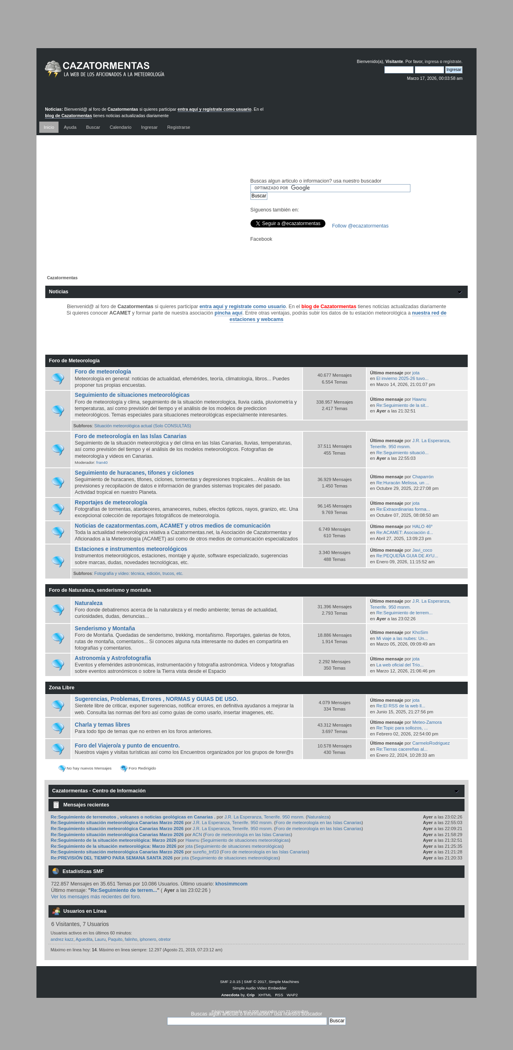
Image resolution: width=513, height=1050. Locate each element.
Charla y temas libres (102, 725)
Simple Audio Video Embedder (259, 988)
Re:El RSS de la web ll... (400, 705)
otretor (165, 939)
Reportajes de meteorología (111, 503)
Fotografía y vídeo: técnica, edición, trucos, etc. (138, 573)
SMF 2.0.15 (230, 981)
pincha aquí (228, 313)
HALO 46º (422, 526)
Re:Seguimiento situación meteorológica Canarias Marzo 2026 (118, 822)
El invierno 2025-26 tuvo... (402, 378)
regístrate (452, 61)
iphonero (147, 939)
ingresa (432, 61)
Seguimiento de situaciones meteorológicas (132, 395)
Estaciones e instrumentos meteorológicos (131, 549)
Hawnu (419, 399)
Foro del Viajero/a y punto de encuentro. (127, 746)
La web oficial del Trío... (400, 664)
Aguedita (84, 939)
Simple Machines (284, 981)
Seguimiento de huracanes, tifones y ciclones (134, 473)
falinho (131, 939)
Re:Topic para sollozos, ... (402, 727)
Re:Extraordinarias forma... (403, 509)
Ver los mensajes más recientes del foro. (96, 897)
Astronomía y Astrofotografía (113, 658)
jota (416, 372)
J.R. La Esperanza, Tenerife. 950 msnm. (264, 816)
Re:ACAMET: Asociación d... (404, 532)
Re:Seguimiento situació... (402, 452)
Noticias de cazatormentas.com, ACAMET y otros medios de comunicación (173, 526)
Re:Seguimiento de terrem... (404, 612)
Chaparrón (423, 476)
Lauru (100, 939)
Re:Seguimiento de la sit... (402, 405)
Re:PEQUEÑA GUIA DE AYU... (407, 555)
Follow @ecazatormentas (360, 226)
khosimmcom (231, 884)
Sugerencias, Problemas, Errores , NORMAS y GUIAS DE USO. (156, 699)
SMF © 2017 (255, 981)
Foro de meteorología (103, 372)
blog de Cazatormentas (68, 115)
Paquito (115, 939)
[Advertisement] (256, 30)
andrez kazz (61, 939)
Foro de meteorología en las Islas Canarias (131, 436)
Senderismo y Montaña (105, 629)
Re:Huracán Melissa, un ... (402, 482)
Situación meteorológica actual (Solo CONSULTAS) (142, 425)
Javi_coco (422, 550)
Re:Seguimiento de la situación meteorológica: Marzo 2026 (114, 840)
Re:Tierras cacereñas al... (402, 749)
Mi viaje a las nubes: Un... (402, 638)
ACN (197, 834)
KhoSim (420, 632)
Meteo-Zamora (427, 722)
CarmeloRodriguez (431, 743)
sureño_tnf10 (206, 851)
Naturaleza (89, 603)
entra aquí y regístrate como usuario (214, 109)
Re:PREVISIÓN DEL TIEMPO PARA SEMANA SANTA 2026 (112, 857)
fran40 (101, 462)
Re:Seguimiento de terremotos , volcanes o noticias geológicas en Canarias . (133, 816)
